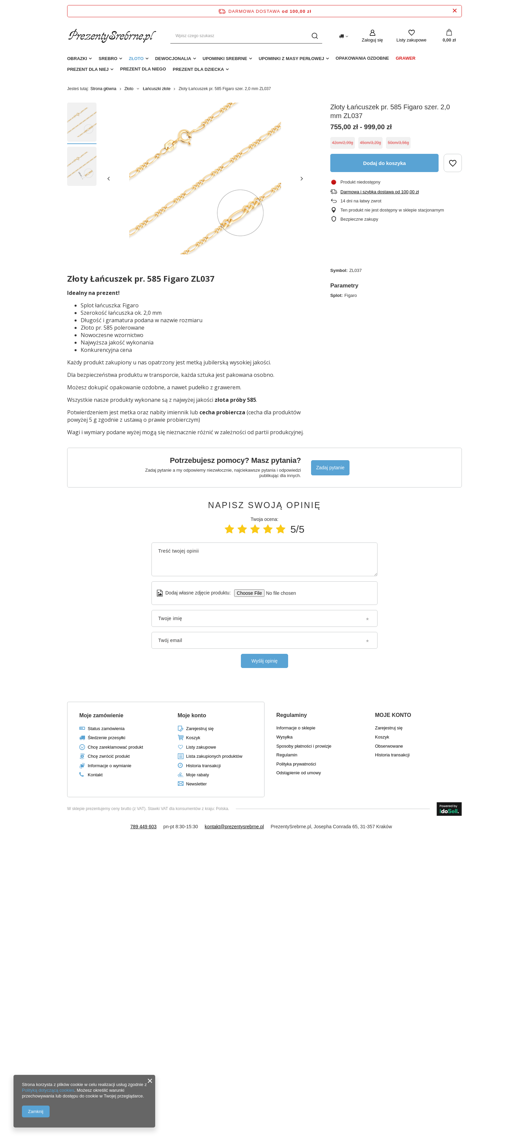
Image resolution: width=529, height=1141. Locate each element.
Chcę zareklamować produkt (115, 747)
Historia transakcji (203, 765)
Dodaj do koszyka (384, 163)
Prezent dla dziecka (198, 69)
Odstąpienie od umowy (298, 772)
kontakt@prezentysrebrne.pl (234, 826)
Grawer (406, 58)
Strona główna (103, 88)
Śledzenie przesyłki (106, 737)
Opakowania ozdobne (362, 58)
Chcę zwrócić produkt (109, 756)
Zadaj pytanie (330, 467)
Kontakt (95, 774)
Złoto (136, 58)
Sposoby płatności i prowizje (303, 746)
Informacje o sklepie (295, 727)
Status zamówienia (106, 728)
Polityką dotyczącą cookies (48, 1090)
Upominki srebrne (225, 58)
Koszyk (193, 737)
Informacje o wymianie (109, 765)
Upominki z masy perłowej (291, 58)
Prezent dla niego (143, 69)
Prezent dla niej (88, 69)
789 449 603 (143, 826)
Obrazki (77, 58)
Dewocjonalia (173, 58)
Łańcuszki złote (156, 88)
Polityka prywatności (296, 764)
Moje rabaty (197, 774)
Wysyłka (284, 737)
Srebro (108, 58)
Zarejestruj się (200, 728)
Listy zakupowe (411, 40)
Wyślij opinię (264, 661)
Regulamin (286, 754)
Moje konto (192, 715)
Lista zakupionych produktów (214, 756)
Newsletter (196, 783)
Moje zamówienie (101, 715)
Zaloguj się (372, 40)
